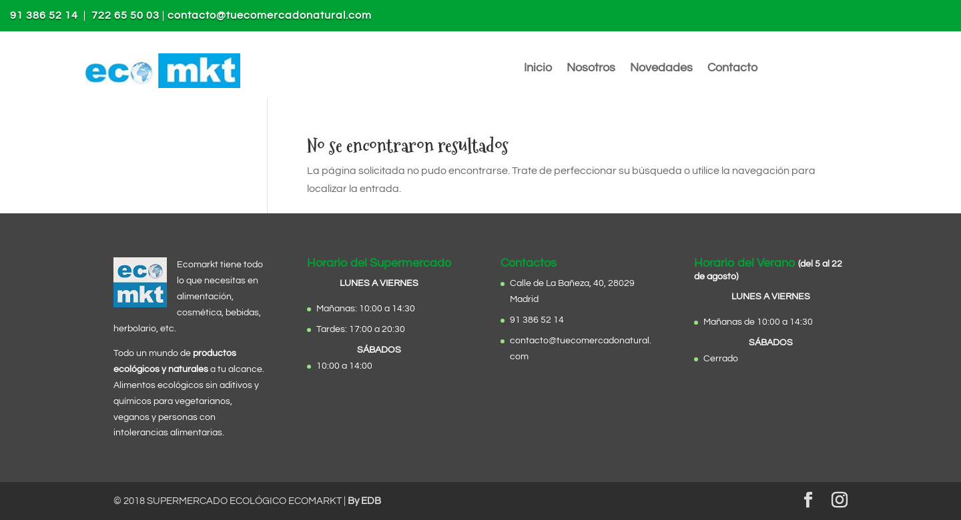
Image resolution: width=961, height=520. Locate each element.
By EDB (364, 501)
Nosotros (591, 68)
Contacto (732, 68)
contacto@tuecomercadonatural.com (270, 15)
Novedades (661, 68)
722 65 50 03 (125, 15)
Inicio (538, 68)
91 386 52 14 (44, 15)
